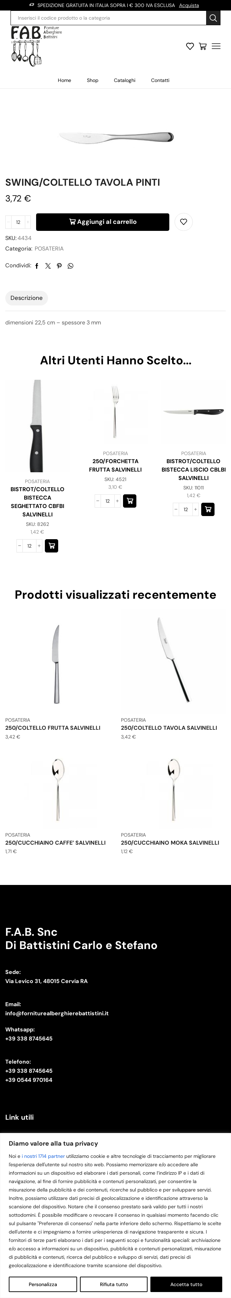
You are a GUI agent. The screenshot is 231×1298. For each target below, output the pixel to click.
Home (64, 80)
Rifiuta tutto (114, 1284)
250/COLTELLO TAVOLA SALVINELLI (169, 728)
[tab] (26, 298)
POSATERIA (49, 248)
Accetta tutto (186, 1284)
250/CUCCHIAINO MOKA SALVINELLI (170, 842)
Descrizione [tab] (27, 298)
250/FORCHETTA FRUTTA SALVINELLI (115, 465)
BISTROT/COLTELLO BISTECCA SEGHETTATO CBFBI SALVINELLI (37, 502)
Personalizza (43, 1284)
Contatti (160, 80)
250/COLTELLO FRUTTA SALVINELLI (52, 728)
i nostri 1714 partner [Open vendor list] (43, 1156)
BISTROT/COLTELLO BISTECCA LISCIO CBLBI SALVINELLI (194, 470)
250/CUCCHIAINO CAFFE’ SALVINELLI (55, 842)
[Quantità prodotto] (18, 222)
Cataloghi (124, 80)
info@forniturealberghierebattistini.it (57, 1013)
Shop (92, 80)
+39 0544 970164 (28, 1080)
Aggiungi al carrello (107, 222)
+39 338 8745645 (29, 1038)
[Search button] (213, 18)
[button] (51, 545)
